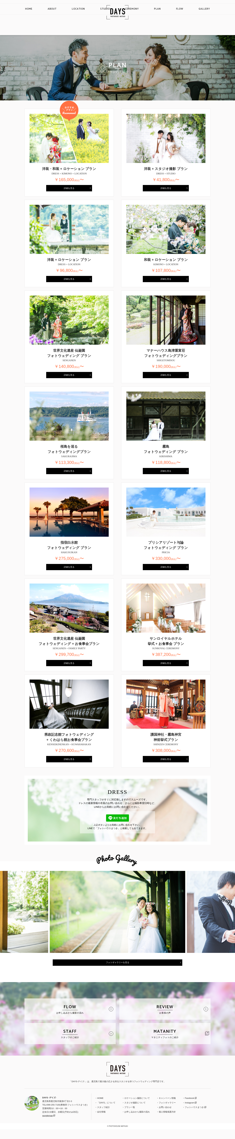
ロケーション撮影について (137, 1107)
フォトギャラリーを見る (117, 971)
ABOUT (70, 30)
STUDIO (109, 30)
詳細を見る (69, 188)
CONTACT (218, 7)
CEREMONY (129, 30)
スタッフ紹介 (103, 1116)
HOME (54, 30)
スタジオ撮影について (135, 1112)
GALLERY (179, 30)
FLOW (162, 30)
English (189, 7)
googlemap (47, 1125)
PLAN (147, 30)
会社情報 (101, 1121)
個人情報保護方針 (167, 1121)
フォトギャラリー (167, 1112)
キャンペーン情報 (167, 1107)
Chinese (200, 7)
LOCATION (89, 30)
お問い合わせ (165, 1116)
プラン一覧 (129, 1116)
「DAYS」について (106, 1112)
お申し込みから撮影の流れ (137, 1121)
